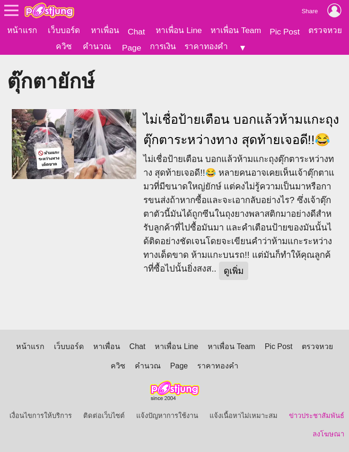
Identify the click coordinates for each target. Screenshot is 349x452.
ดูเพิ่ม (234, 271)
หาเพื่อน (105, 30)
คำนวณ (97, 46)
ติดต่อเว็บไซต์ (104, 415)
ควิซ (64, 46)
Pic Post (285, 31)
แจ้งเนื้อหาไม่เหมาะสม (243, 415)
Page (131, 47)
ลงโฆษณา (328, 434)
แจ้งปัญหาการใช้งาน (167, 415)
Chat (136, 31)
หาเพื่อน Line (179, 30)
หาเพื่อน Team (235, 30)
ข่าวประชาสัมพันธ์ (316, 415)
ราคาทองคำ (206, 46)
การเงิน (163, 46)
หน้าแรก (22, 30)
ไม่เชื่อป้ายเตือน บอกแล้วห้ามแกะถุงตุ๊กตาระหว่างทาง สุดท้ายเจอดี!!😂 (241, 129)
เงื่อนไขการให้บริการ (40, 415)
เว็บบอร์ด (64, 30)
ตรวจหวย (325, 30)
